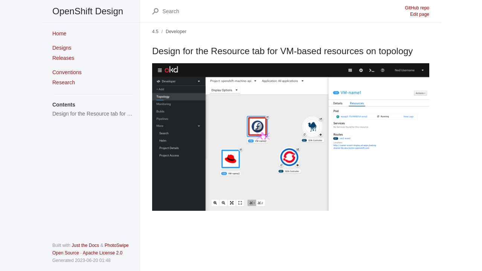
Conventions (67, 72)
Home (59, 33)
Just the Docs (85, 245)
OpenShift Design (87, 11)
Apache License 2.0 (102, 253)
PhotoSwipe (117, 245)
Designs (62, 48)
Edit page (419, 14)
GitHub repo (417, 8)
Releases (63, 58)
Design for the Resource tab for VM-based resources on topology (93, 114)
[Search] (283, 11)
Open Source (65, 253)
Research (63, 82)
